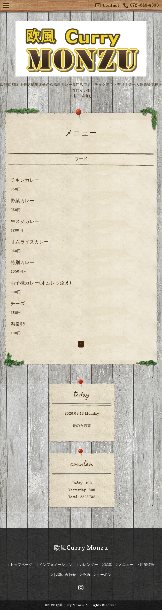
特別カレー (23, 262)
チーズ (18, 303)
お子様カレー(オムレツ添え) (41, 282)
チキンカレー (25, 180)
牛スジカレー (25, 221)
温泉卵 (18, 324)
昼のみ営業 (81, 425)
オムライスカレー (30, 241)
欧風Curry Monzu (81, 547)
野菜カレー (23, 200)
